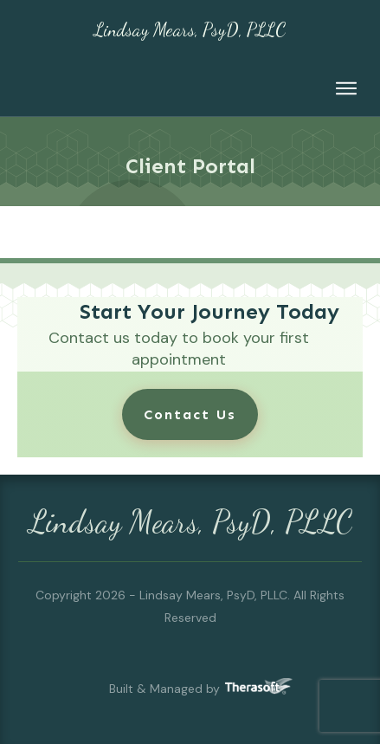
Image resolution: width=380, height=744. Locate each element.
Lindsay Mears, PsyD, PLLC (190, 30)
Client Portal (190, 165)
